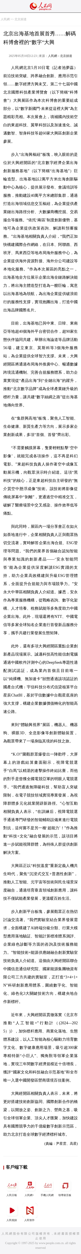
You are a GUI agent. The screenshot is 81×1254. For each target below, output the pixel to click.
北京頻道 (20, 19)
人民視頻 (12, 1212)
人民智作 (29, 1212)
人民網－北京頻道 (60, 56)
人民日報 (12, 1187)
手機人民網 (47, 1187)
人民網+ (29, 1187)
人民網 (5, 19)
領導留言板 (65, 1187)
